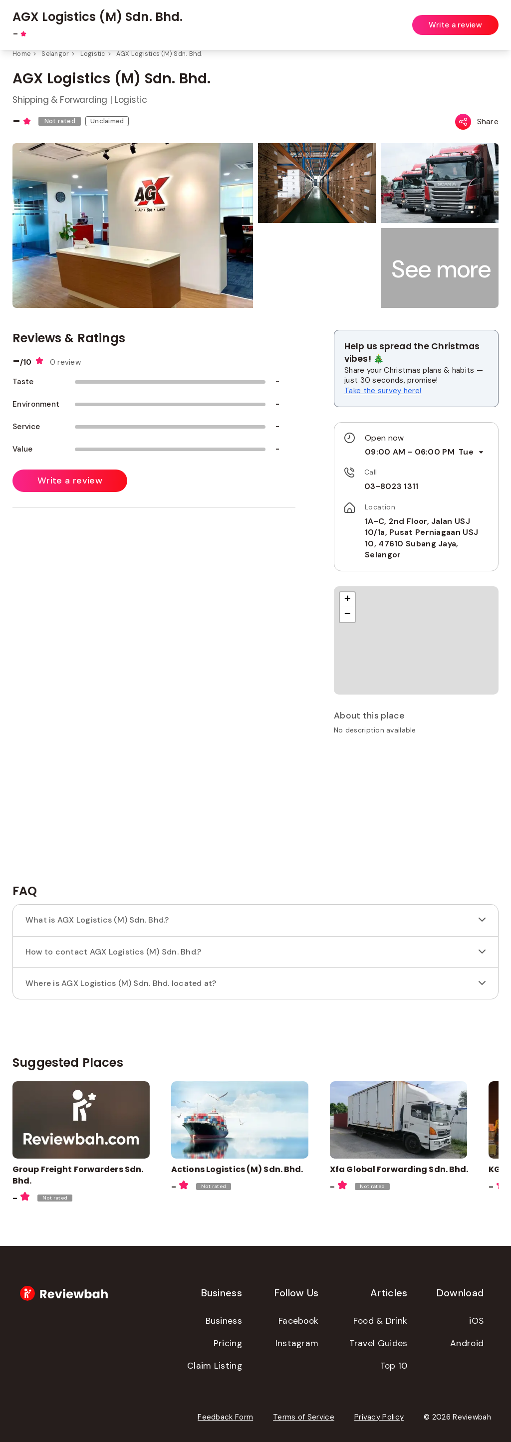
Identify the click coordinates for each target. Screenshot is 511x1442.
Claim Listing (214, 1365)
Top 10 (394, 1365)
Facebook (298, 1320)
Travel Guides (378, 1343)
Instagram (297, 1343)
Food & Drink (380, 1320)
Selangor (55, 54)
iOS (476, 1320)
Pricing (228, 1343)
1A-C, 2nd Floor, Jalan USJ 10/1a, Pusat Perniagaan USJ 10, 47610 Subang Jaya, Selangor (421, 538)
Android (467, 1343)
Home (21, 54)
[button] (442, 269)
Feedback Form (225, 1417)
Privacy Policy (379, 1417)
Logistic (92, 54)
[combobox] (210, 19)
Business (224, 1320)
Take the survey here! (382, 391)
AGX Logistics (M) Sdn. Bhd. (159, 54)
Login (490, 19)
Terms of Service (303, 1417)
